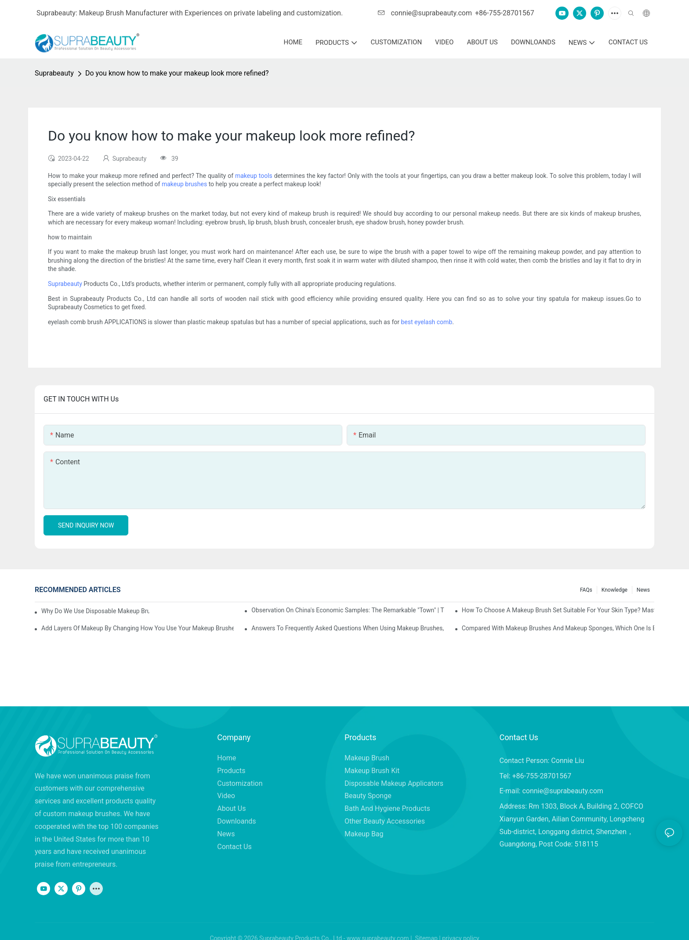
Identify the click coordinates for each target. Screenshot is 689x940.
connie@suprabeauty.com (425, 13)
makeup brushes (184, 184)
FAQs (586, 590)
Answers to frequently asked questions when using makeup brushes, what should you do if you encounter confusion (347, 628)
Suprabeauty (54, 73)
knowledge (614, 590)
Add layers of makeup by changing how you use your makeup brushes (137, 628)
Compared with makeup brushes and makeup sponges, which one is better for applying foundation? (558, 628)
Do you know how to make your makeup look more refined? (177, 73)
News (643, 590)
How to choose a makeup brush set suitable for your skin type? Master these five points (558, 610)
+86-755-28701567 (504, 13)
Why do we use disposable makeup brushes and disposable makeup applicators (95, 611)
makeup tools (253, 175)
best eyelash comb (427, 321)
